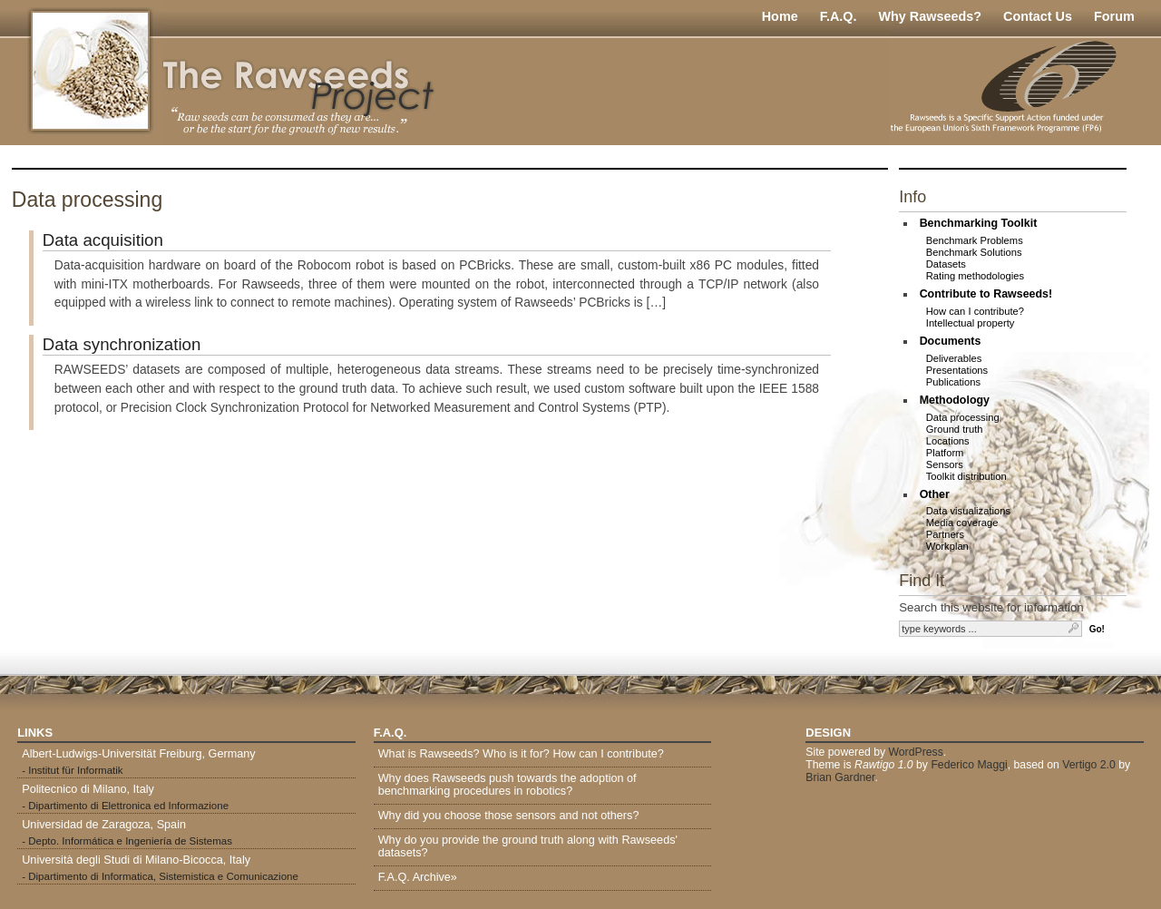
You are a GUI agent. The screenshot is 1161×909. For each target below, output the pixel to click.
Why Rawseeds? (929, 16)
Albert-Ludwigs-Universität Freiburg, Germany (138, 754)
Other (935, 494)
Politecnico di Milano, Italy (88, 789)
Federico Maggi (969, 764)
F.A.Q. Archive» (417, 877)
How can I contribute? (975, 311)
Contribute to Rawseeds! (986, 294)
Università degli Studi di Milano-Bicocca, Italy (136, 860)
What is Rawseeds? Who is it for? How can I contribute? (521, 754)
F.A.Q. (838, 16)
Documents (950, 341)
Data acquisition (103, 239)
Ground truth (954, 429)
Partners (945, 534)
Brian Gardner (839, 777)
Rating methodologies (975, 275)
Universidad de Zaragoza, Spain (104, 824)
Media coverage (962, 522)
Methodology (955, 400)
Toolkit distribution (966, 476)
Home (780, 16)
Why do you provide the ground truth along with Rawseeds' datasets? (528, 846)
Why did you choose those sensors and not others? (508, 815)
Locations (948, 440)
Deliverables (954, 358)
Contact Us (1037, 16)
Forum (1114, 16)
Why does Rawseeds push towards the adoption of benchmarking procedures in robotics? (507, 784)
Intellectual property (970, 323)
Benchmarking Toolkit (979, 223)
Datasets (946, 264)
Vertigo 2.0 (1089, 764)
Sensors (944, 464)
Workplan (947, 546)
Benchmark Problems (974, 240)
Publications (953, 381)
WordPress (915, 752)
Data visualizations (968, 510)
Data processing (963, 417)
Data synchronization (122, 344)
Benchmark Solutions (974, 252)
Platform (945, 452)
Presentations (957, 370)
